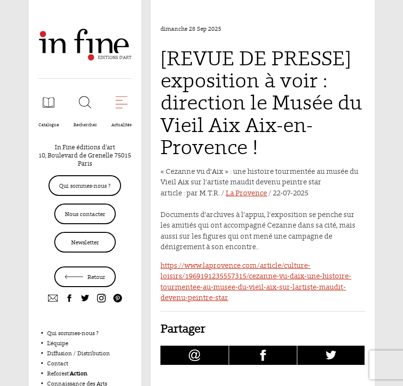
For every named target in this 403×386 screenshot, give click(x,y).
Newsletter (85, 242)
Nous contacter (85, 213)
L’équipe (57, 343)
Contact (57, 363)
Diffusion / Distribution (78, 353)
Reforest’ (67, 373)
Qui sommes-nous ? (84, 185)
